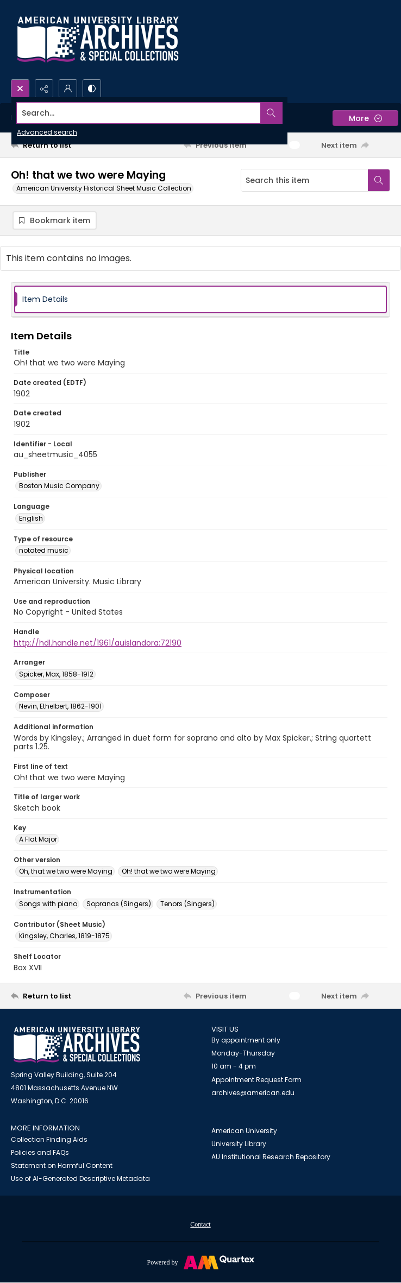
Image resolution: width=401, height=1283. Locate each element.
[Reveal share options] (44, 88)
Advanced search (47, 132)
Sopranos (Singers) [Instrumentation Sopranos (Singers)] (118, 904)
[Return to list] (60, 144)
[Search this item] (304, 180)
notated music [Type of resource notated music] (43, 550)
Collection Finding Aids (49, 1140)
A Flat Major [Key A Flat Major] (38, 839)
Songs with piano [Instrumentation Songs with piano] (48, 904)
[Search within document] (379, 180)
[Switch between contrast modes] (92, 88)
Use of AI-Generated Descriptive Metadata (80, 1179)
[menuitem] (200, 1224)
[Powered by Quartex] (200, 1262)
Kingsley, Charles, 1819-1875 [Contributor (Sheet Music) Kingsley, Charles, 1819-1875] (64, 936)
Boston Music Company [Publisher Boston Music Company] (59, 486)
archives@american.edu (253, 1093)
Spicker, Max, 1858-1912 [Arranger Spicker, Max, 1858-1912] (56, 674)
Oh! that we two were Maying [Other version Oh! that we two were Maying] (169, 871)
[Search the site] (161, 113)
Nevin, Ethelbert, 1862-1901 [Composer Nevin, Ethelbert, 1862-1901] (60, 706)
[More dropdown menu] (365, 118)
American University (244, 1131)
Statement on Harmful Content (61, 1166)
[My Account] (68, 88)
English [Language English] (31, 518)
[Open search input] (20, 88)
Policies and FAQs (40, 1153)
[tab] (200, 300)
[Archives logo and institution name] (98, 39)
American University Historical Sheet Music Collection (103, 188)
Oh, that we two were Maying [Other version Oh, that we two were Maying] (65, 871)
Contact (200, 1225)
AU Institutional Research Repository (270, 1157)
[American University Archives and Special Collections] (77, 1045)
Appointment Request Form (256, 1080)
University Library (238, 1144)
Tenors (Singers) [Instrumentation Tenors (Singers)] (187, 904)
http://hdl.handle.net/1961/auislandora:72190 (97, 643)
